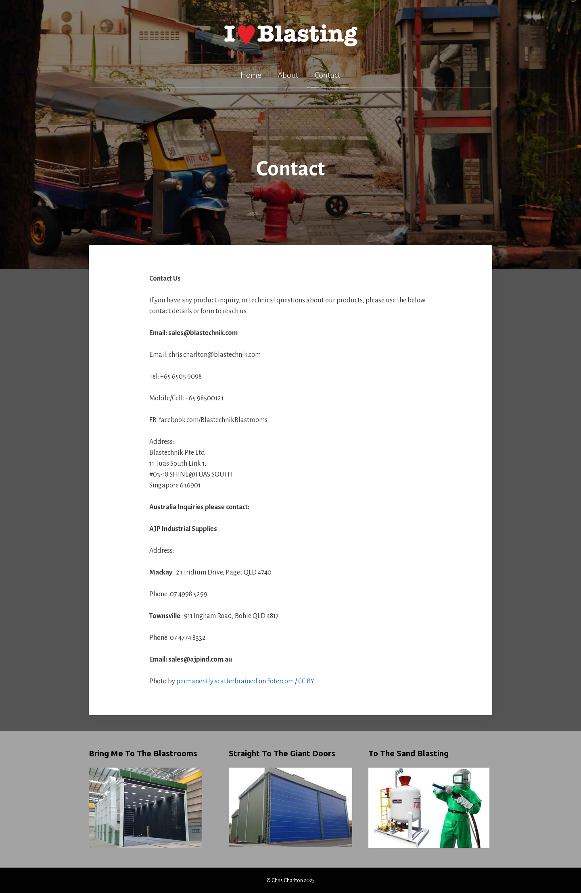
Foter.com (280, 681)
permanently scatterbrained (216, 681)
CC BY (306, 681)
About (288, 75)
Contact (328, 75)
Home (250, 75)
